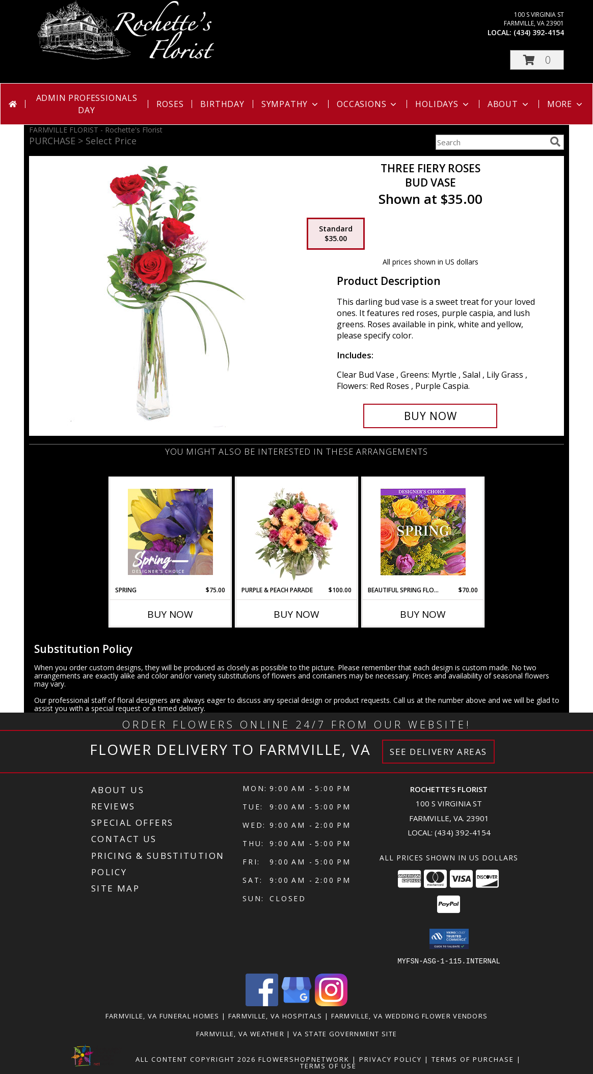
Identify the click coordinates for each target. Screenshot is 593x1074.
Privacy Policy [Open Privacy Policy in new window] (390, 1058)
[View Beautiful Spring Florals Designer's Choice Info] (423, 532)
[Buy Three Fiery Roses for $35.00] (430, 416)
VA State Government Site (345, 1033)
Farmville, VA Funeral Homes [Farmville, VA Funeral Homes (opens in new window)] (162, 1015)
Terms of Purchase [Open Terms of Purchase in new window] (473, 1058)
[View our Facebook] (262, 1003)
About (509, 104)
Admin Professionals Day (87, 104)
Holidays (442, 104)
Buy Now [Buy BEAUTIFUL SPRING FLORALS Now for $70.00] (423, 614)
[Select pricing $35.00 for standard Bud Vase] (335, 234)
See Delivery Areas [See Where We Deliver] (438, 751)
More (565, 104)
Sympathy (290, 104)
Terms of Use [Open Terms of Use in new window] (328, 1065)
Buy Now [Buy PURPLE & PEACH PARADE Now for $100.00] (296, 614)
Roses (169, 104)
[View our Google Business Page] (296, 1003)
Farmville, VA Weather (240, 1033)
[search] (555, 141)
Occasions (367, 104)
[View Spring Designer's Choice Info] (170, 532)
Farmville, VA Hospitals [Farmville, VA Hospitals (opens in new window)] (275, 1015)
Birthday (222, 104)
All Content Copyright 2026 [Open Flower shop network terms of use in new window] (196, 1058)
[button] (537, 60)
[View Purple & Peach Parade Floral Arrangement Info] (296, 531)
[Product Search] (490, 142)
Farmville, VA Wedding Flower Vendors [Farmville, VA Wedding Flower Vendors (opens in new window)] (409, 1015)
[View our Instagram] (331, 1003)
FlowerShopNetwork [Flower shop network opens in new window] (303, 1058)
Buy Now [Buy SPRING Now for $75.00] (170, 614)
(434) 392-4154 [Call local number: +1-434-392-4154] (539, 32)
